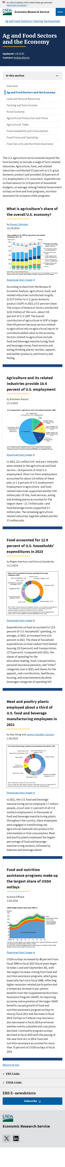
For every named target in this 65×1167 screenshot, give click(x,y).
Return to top (11, 1065)
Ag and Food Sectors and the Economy (31, 92)
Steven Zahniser (19, 224)
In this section (15, 75)
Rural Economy (16, 112)
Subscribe (30, 1101)
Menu (60, 11)
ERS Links (13, 1073)
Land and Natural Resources (23, 99)
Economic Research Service (32, 12)
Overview (12, 86)
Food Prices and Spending (22, 137)
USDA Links (14, 1082)
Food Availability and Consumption (27, 131)
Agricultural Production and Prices (27, 118)
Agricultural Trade (18, 124)
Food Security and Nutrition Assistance (30, 144)
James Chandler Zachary (40, 734)
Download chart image (19, 279)
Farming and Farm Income (22, 105)
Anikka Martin (22, 57)
